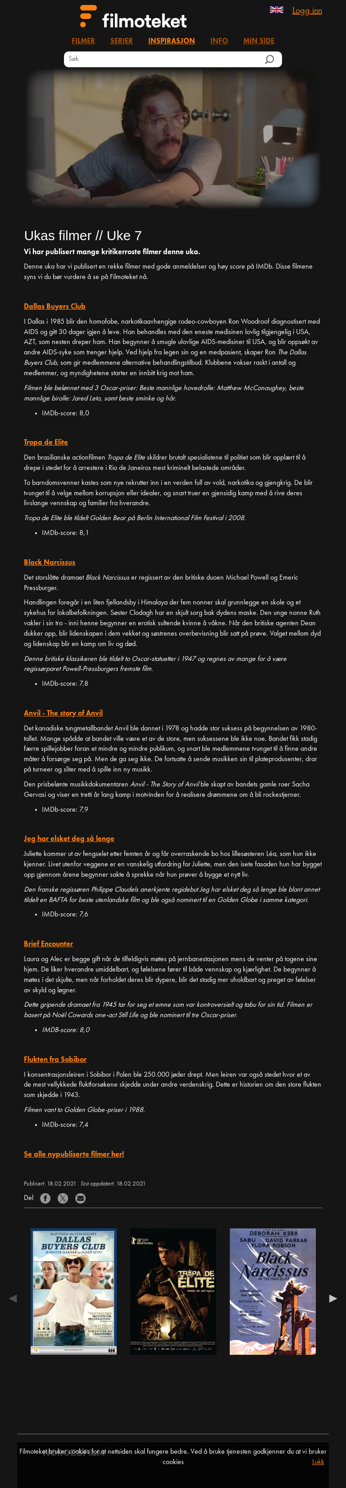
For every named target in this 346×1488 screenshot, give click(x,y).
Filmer (83, 41)
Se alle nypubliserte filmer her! (74, 1154)
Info (219, 41)
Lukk (318, 1462)
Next (331, 1298)
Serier (121, 41)
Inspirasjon (171, 41)
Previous (15, 1298)
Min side (258, 41)
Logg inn (307, 10)
